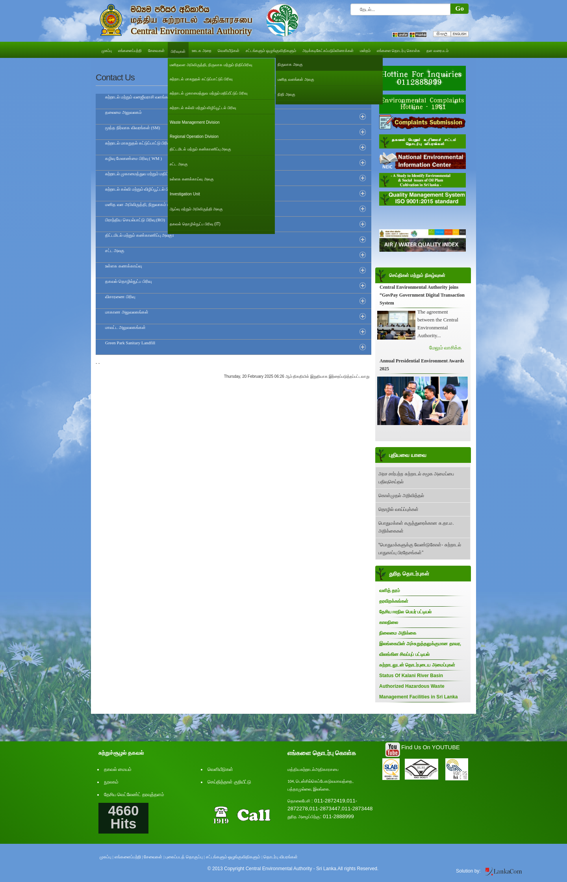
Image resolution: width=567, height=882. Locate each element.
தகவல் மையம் (118, 769)
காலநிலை (388, 622)
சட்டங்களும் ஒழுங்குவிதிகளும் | (234, 856)
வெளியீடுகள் (220, 769)
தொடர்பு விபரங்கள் (280, 856)
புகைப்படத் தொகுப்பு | (185, 856)
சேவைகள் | (154, 856)
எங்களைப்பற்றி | (129, 856)
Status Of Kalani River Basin (411, 675)
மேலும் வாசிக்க (445, 348)
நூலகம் (111, 782)
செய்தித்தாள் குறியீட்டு (229, 782)
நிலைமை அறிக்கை (397, 633)
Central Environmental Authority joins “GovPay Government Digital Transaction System (422, 295)
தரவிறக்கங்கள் (393, 601)
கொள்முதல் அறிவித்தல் (401, 495)
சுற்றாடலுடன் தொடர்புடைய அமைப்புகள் (417, 665)
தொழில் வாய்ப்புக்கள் (398, 509)
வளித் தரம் (389, 590)
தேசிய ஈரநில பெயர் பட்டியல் (405, 612)
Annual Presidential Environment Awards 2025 (422, 364)
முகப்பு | (106, 856)
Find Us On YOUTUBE (430, 747)
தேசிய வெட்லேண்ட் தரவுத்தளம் (134, 794)
